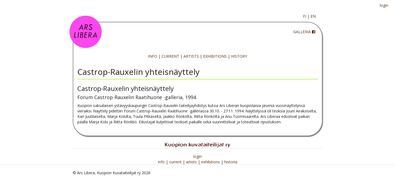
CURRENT (170, 56)
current (176, 161)
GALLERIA (302, 31)
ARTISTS (191, 56)
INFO (152, 56)
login (384, 5)
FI (304, 16)
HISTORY (239, 56)
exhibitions (211, 161)
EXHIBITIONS (215, 56)
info (162, 161)
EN (313, 16)
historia (230, 161)
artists (192, 161)
